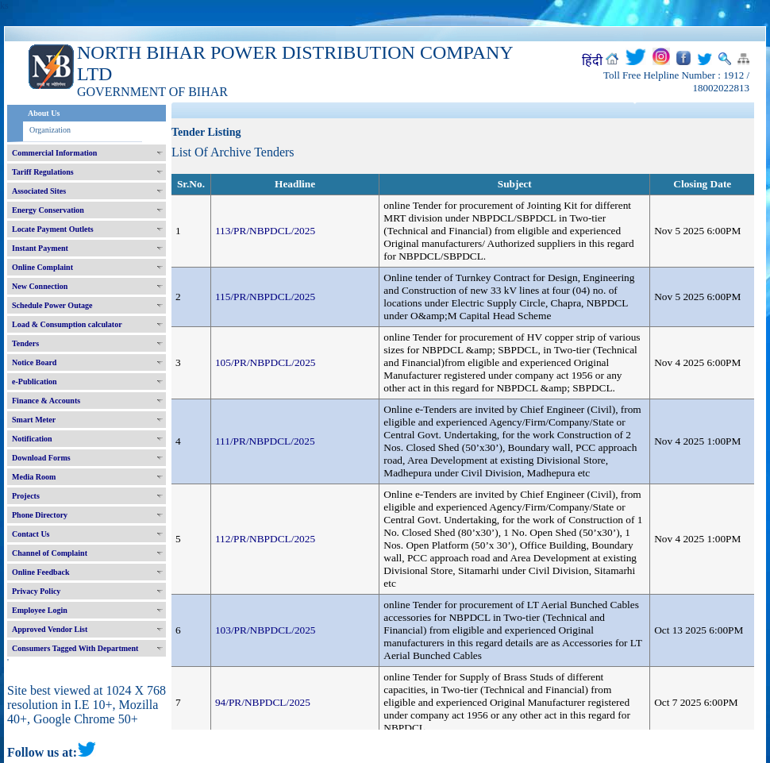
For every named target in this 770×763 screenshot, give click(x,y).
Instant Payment (40, 248)
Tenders (25, 343)
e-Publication (34, 381)
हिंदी (592, 60)
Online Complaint (42, 267)
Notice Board (34, 362)
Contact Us (31, 534)
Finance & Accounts (46, 400)
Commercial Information (54, 152)
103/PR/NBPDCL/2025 (265, 630)
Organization (50, 129)
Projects (26, 495)
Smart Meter (34, 419)
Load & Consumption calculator (67, 324)
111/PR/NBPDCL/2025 (265, 441)
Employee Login (39, 610)
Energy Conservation (48, 210)
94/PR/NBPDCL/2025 (262, 702)
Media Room (34, 476)
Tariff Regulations (43, 172)
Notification (32, 438)
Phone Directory (39, 515)
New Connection (39, 286)
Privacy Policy (36, 591)
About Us (44, 113)
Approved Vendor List (49, 629)
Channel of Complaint (49, 553)
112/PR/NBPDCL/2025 (265, 539)
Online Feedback (41, 572)
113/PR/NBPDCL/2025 (265, 231)
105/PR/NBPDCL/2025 (265, 362)
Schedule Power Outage (52, 305)
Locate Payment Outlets (53, 229)
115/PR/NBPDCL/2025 (265, 297)
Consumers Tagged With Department (75, 648)
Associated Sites (39, 191)
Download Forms (41, 457)
